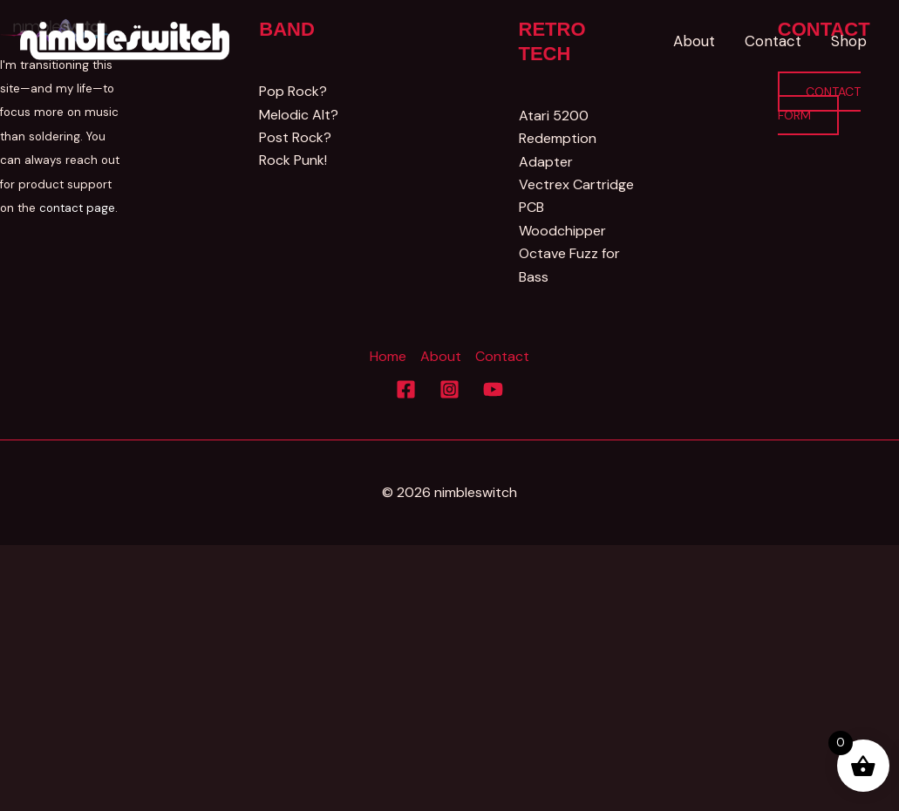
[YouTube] (493, 389)
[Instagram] (449, 389)
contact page (77, 208)
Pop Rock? (292, 91)
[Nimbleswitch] (126, 40)
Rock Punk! (292, 160)
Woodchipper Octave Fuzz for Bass (569, 253)
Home (388, 356)
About (440, 356)
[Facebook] (406, 389)
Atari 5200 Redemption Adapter (557, 138)
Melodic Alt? (298, 115)
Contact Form (819, 103)
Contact (502, 356)
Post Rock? (294, 137)
